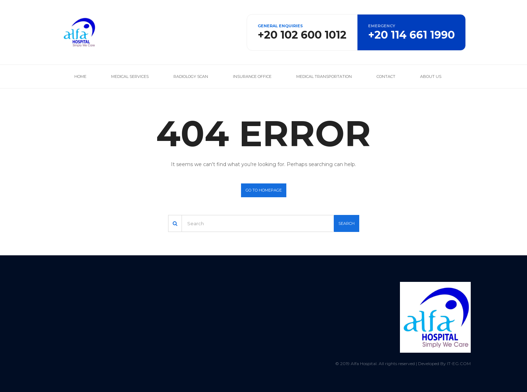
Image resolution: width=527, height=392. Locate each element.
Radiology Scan (190, 76)
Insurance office (252, 76)
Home (80, 76)
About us (430, 76)
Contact (386, 76)
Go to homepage (264, 190)
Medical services (130, 76)
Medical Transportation (324, 76)
